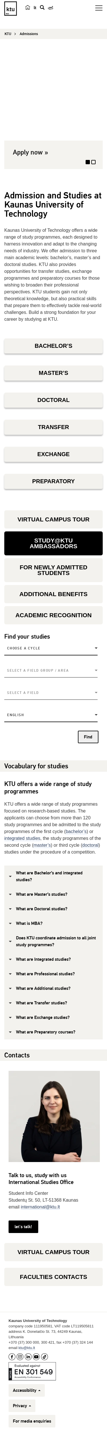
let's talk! (23, 1227)
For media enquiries (32, 1421)
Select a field (23, 693)
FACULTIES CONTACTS (53, 1276)
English (15, 715)
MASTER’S (53, 373)
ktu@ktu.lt (27, 1348)
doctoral (90, 845)
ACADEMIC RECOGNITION (53, 615)
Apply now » (30, 152)
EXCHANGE (53, 454)
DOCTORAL (53, 400)
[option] (53, 108)
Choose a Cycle (24, 648)
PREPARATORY (53, 481)
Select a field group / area (38, 671)
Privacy (22, 1406)
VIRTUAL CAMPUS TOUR (53, 519)
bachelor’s (76, 831)
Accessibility (27, 1390)
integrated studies (22, 838)
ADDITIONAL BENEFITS (53, 594)
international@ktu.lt (40, 1207)
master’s (42, 845)
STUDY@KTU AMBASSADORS (53, 543)
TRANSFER (53, 427)
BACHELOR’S (53, 346)
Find (88, 737)
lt (35, 8)
